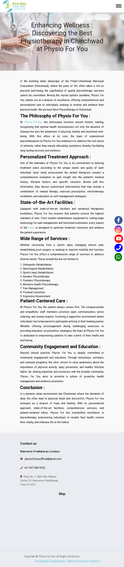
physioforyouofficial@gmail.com (43, 458)
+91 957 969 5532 (34, 467)
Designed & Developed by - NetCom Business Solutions (67, 561)
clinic (31, 227)
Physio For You (33, 122)
